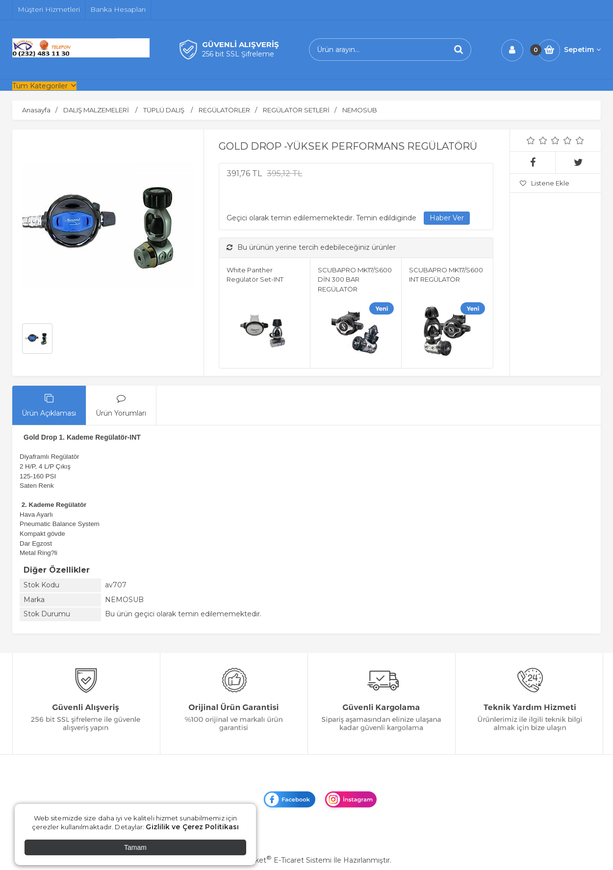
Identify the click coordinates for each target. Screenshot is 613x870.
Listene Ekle (544, 183)
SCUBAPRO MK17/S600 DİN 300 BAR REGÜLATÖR (355, 279)
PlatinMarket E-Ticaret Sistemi (277, 860)
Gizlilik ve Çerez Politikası (192, 826)
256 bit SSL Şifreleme (238, 54)
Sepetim (582, 49)
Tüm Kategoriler (40, 85)
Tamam (135, 847)
